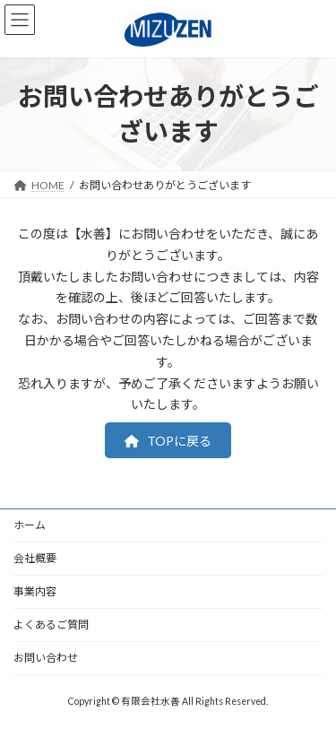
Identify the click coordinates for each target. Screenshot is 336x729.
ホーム (29, 525)
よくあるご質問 (51, 624)
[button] (168, 440)
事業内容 (34, 591)
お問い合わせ (45, 657)
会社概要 (34, 558)
